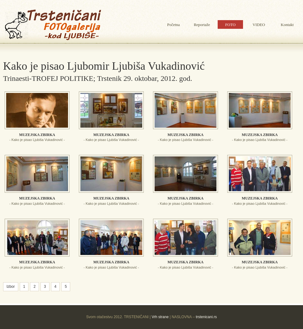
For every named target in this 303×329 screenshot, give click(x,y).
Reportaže (202, 24)
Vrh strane (160, 317)
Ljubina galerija (52, 24)
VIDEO (259, 24)
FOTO (230, 24)
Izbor (10, 286)
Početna (173, 24)
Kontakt (287, 24)
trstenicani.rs (206, 317)
